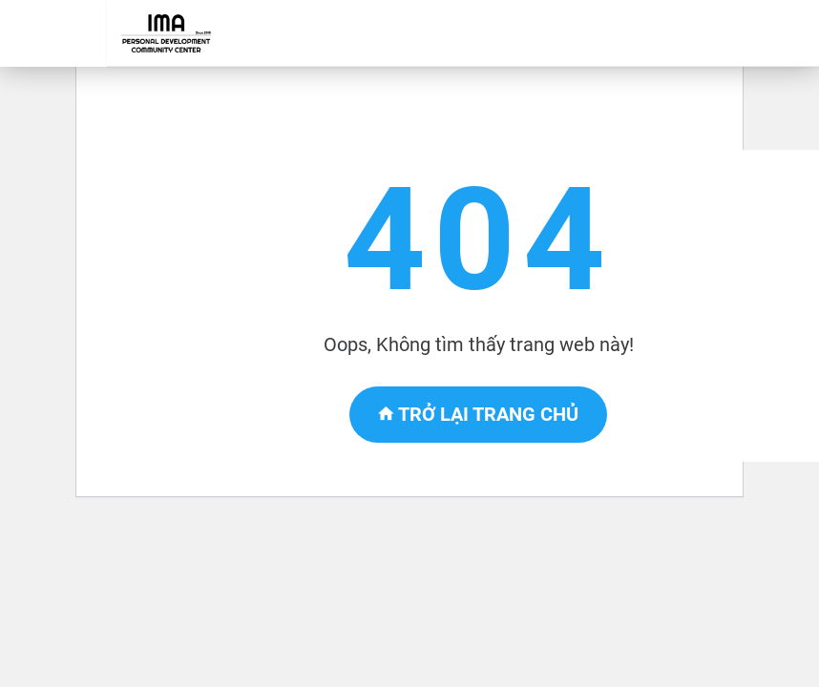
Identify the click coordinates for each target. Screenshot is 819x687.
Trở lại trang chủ (478, 414)
